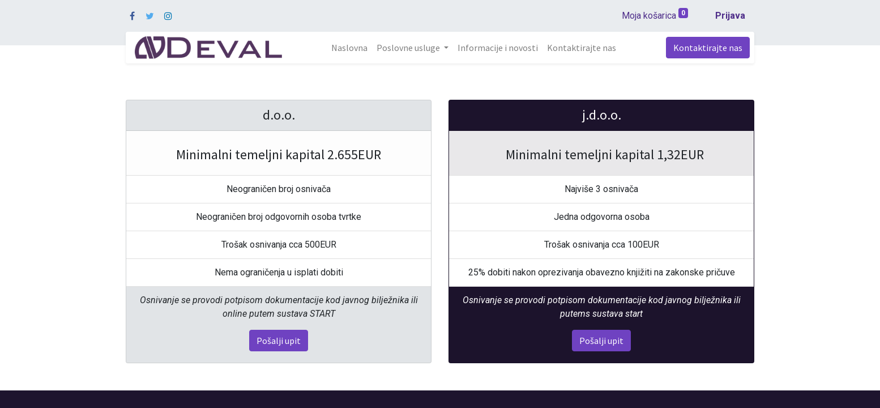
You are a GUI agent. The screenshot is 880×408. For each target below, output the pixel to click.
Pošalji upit (279, 340)
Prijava (730, 15)
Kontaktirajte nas (707, 47)
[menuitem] (349, 47)
